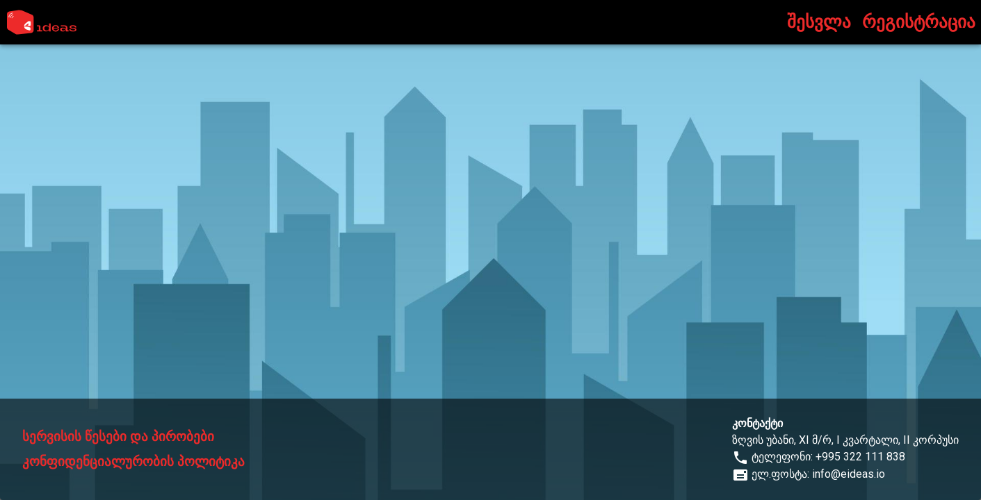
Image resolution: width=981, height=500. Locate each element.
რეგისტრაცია (918, 22)
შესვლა (819, 22)
